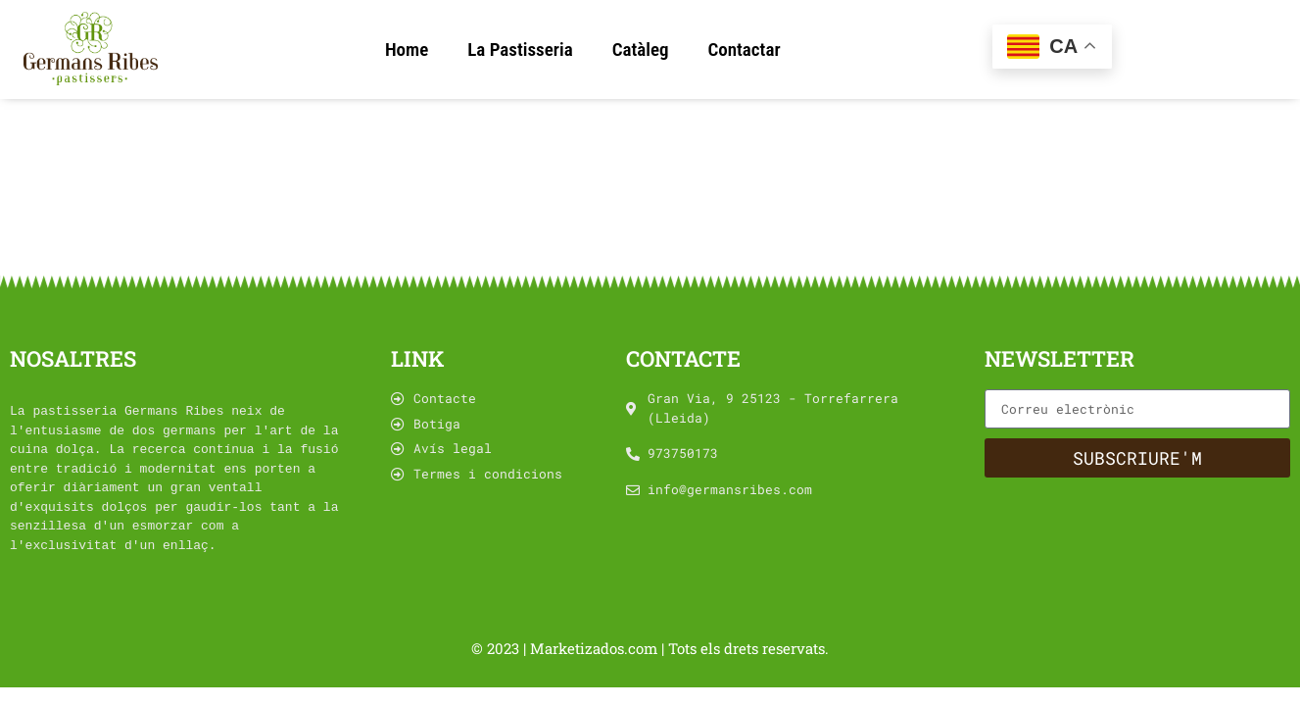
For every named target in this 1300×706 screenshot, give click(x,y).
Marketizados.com (595, 648)
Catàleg (640, 49)
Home (406, 49)
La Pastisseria (519, 49)
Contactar (743, 49)
